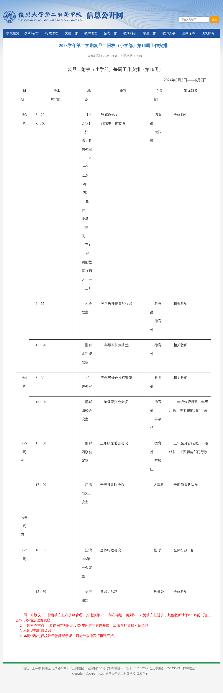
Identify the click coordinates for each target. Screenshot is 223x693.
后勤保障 (188, 33)
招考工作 (110, 33)
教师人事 (168, 33)
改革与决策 (32, 33)
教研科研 (129, 33)
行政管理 (51, 33)
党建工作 (71, 33)
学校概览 (12, 33)
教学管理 (90, 33)
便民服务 (208, 33)
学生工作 (149, 33)
